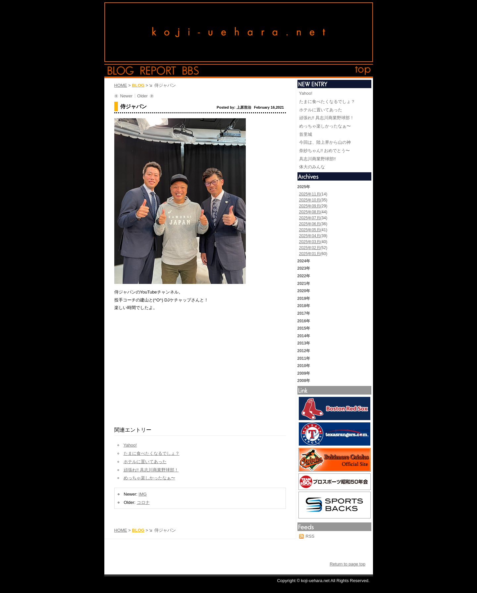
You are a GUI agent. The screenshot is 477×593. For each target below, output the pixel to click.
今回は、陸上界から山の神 (325, 142)
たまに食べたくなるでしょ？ (152, 453)
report (158, 70)
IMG (142, 494)
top (363, 70)
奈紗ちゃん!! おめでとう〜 (324, 150)
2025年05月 (309, 230)
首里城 (305, 134)
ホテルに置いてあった (145, 461)
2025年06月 (309, 224)
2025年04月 (309, 236)
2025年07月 (309, 218)
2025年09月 (309, 206)
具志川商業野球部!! (317, 158)
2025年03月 (309, 242)
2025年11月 (309, 194)
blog (121, 70)
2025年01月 (309, 253)
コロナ (143, 502)
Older (142, 96)
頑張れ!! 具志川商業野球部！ (151, 469)
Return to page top (347, 564)
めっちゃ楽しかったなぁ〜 (149, 477)
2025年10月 (309, 200)
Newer (126, 96)
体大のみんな (312, 166)
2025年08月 (309, 212)
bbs (191, 70)
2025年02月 (309, 247)
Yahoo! (130, 445)
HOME (120, 85)
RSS (310, 536)
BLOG (138, 85)
